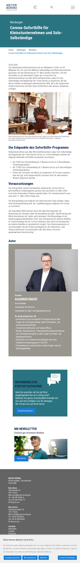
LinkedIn (11, 531)
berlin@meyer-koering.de (21, 514)
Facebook (12, 534)
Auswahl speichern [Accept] (12, 558)
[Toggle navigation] (72, 7)
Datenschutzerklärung (44, 552)
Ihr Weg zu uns (14, 502)
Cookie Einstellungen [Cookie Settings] (67, 558)
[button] (34, 7)
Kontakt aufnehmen (25, 413)
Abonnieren (21, 461)
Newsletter (12, 529)
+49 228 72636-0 (17, 497)
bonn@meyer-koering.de (21, 495)
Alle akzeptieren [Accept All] (30, 558)
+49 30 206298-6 (17, 517)
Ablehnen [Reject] (43, 558)
